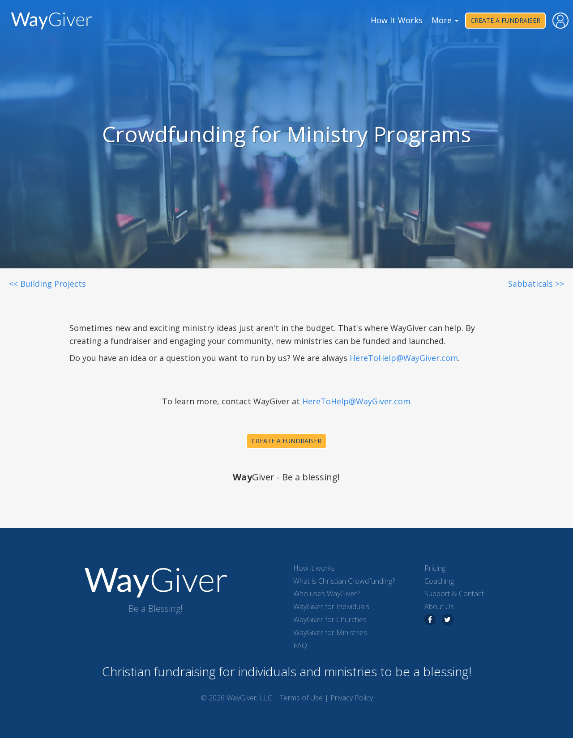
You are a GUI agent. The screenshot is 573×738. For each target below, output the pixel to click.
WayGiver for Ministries (330, 632)
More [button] (445, 20)
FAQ (300, 645)
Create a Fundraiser (505, 20)
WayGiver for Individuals (331, 606)
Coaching (439, 581)
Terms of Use (301, 698)
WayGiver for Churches (330, 619)
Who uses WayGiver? (326, 593)
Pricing (434, 568)
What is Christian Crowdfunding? (344, 581)
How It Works (397, 20)
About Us (439, 606)
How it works (314, 568)
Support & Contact (454, 593)
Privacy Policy (351, 698)
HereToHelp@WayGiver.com (404, 357)
